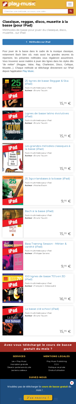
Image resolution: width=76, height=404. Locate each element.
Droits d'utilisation (56, 370)
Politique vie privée (56, 367)
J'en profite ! (38, 397)
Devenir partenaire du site (19, 367)
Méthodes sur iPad (38, 42)
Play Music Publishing (57, 361)
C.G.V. (56, 364)
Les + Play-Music (19, 361)
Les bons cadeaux (19, 370)
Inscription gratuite (19, 364)
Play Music (28, 71)
